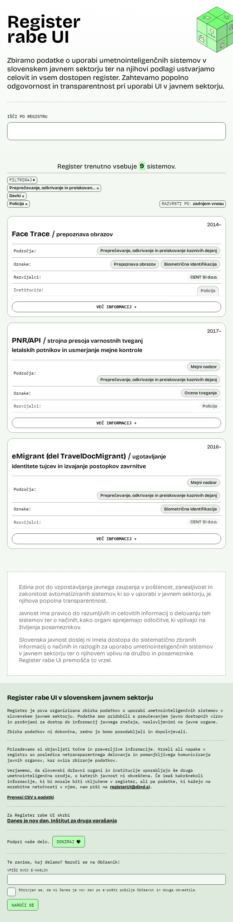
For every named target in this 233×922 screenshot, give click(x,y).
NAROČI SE (22, 905)
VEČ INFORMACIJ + (116, 306)
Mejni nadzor (204, 366)
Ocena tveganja (201, 392)
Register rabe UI (44, 29)
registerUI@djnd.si (130, 786)
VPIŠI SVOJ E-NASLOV (116, 876)
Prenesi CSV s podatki (30, 797)
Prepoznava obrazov (135, 264)
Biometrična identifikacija (190, 264)
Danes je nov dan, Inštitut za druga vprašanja (62, 821)
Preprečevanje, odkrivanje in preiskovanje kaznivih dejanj (158, 250)
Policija (208, 290)
